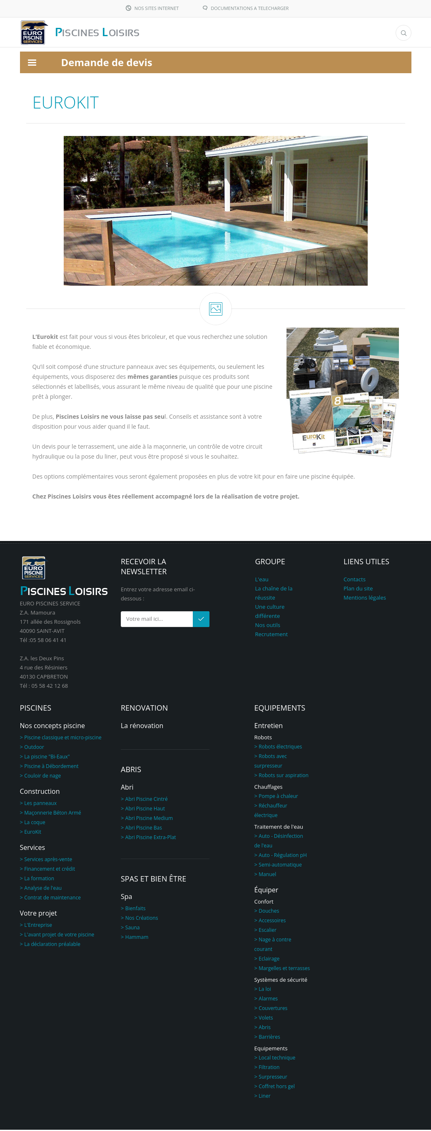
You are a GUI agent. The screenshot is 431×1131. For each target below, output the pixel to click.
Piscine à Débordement (51, 767)
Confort (264, 902)
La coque (34, 823)
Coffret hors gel (277, 1087)
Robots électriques (280, 747)
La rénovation (142, 726)
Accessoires (272, 921)
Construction (40, 792)
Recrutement (271, 635)
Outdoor (34, 748)
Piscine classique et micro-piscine (62, 738)
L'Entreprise (38, 926)
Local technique (277, 1058)
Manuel (267, 875)
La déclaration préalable (52, 945)
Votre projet (38, 914)
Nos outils (267, 626)
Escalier (268, 931)
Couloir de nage (42, 776)
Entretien (268, 726)
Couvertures (273, 1009)
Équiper (266, 891)
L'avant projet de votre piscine (59, 935)
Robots (263, 738)
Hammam (137, 938)
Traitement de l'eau (279, 828)
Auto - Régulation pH (282, 856)
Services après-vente (48, 860)
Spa (126, 897)
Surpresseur (273, 1078)
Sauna (132, 928)
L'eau (262, 580)
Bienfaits (135, 909)
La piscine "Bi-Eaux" (47, 757)
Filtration (269, 1068)
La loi (265, 990)
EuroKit (32, 833)
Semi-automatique (280, 865)
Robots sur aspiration (284, 776)
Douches (269, 912)
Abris (265, 1028)
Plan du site (358, 589)
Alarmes (268, 999)
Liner (264, 1097)
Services (32, 848)
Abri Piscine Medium (149, 819)
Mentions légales (365, 599)
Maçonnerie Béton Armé (52, 813)
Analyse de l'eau (43, 889)
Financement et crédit (49, 870)
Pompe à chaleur (278, 797)
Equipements (271, 1049)
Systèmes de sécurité (281, 981)
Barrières (269, 1038)
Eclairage (269, 959)
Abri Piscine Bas (143, 828)
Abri (127, 788)
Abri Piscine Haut (145, 809)
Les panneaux (40, 804)
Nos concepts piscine (52, 726)
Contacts (355, 580)
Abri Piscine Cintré (146, 800)
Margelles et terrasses (284, 969)
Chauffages (268, 788)
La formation (39, 879)
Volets (266, 1018)
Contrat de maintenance (52, 898)
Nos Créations (141, 919)
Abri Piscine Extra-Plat (150, 838)
